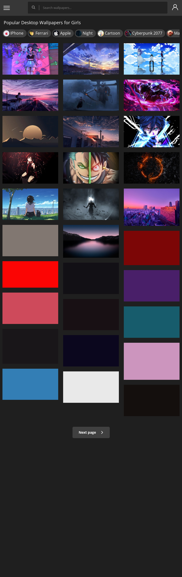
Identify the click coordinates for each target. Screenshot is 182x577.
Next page (91, 432)
